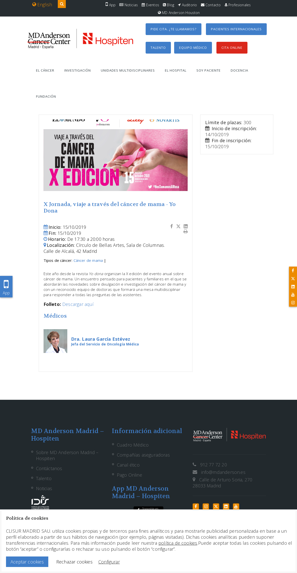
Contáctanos (49, 468)
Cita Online (231, 47)
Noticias (128, 5)
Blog (168, 5)
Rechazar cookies (74, 562)
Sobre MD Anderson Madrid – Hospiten (67, 455)
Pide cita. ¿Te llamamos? (173, 29)
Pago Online (129, 475)
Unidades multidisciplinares (128, 70)
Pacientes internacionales (236, 29)
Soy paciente (208, 70)
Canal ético (128, 465)
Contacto (211, 5)
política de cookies (177, 543)
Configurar (109, 562)
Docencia (239, 70)
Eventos (150, 5)
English (42, 5)
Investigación (77, 70)
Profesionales (238, 5)
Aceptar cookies (27, 562)
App (111, 5)
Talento (158, 47)
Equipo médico (193, 47)
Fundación (46, 96)
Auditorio (187, 5)
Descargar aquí (78, 304)
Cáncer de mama (88, 260)
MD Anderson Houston (179, 12)
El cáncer (45, 70)
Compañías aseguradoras (143, 455)
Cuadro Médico (133, 445)
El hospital (175, 70)
